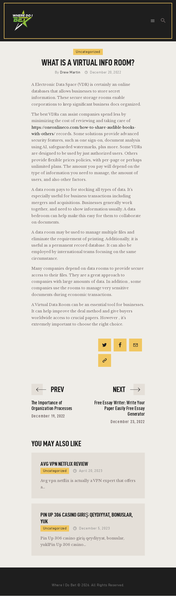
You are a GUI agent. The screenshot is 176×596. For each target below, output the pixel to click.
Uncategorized (88, 52)
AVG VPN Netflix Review (64, 464)
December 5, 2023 (94, 528)
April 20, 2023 (91, 471)
